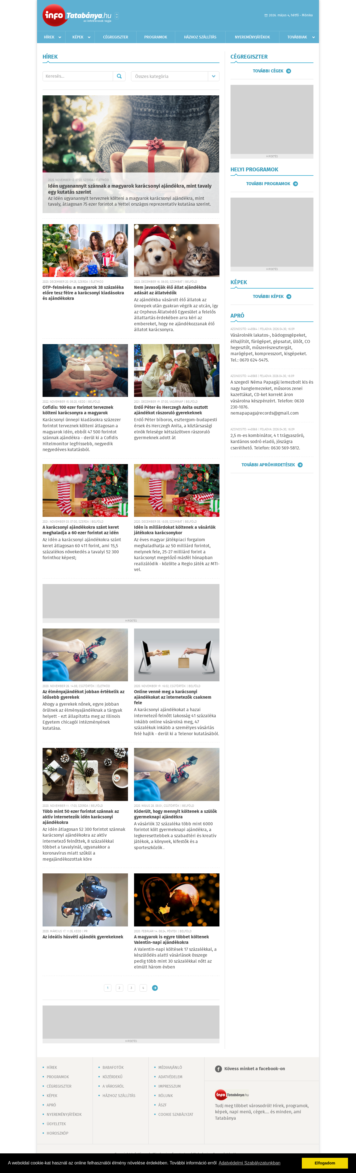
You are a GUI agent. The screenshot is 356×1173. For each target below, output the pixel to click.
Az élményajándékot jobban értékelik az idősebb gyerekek (83, 694)
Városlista (117, 15)
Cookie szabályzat (175, 1115)
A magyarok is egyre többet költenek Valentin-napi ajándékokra (171, 940)
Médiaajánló (170, 1068)
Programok (155, 37)
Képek (77, 37)
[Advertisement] (131, 600)
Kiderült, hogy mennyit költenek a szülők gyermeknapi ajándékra (175, 814)
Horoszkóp (57, 1133)
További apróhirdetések (268, 464)
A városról (113, 1086)
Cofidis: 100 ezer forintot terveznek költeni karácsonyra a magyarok (78, 410)
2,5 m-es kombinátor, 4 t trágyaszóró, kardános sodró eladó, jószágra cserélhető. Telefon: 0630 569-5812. (267, 442)
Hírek (49, 37)
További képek (268, 296)
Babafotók (113, 1068)
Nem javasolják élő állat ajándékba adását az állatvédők (170, 290)
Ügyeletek (56, 1124)
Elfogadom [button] (325, 1163)
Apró (51, 1105)
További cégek (268, 71)
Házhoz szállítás (200, 37)
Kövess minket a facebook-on (254, 1068)
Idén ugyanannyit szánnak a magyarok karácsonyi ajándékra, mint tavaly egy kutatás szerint (129, 189)
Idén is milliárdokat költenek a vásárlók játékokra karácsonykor (175, 530)
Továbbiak (297, 37)
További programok (268, 183)
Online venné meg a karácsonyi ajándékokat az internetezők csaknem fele (172, 697)
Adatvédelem (170, 1077)
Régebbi (154, 988)
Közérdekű (112, 1077)
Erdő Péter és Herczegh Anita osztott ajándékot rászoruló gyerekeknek (171, 410)
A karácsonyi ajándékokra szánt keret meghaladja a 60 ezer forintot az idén (81, 530)
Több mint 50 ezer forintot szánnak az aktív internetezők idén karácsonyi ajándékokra (81, 817)
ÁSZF (162, 1105)
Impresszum (169, 1086)
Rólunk (165, 1096)
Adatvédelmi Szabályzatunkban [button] (249, 1163)
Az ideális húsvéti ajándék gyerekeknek (83, 937)
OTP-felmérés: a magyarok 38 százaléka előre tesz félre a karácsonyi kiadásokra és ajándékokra (83, 293)
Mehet (119, 76)
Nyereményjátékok (252, 37)
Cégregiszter (115, 37)
